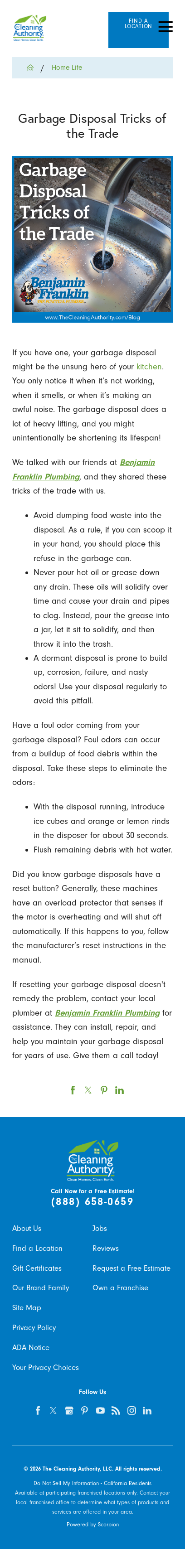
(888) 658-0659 (92, 1201)
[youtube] (100, 1410)
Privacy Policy (34, 1327)
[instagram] (132, 1410)
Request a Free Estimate (131, 1268)
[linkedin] (147, 1410)
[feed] (116, 1410)
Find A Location (138, 24)
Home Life (67, 67)
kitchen (149, 367)
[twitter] (53, 1410)
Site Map (26, 1307)
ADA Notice (30, 1347)
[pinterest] (84, 1410)
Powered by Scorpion (93, 1524)
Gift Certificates (37, 1268)
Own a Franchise (120, 1287)
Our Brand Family (40, 1287)
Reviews (105, 1248)
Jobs (99, 1228)
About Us (26, 1228)
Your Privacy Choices (45, 1367)
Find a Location (37, 1248)
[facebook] (38, 1410)
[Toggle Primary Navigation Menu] (165, 26)
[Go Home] (34, 68)
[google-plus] (69, 1410)
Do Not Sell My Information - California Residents (92, 1483)
